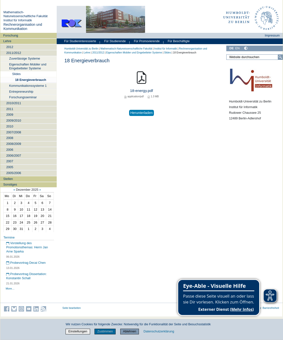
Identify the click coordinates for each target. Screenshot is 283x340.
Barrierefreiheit (271, 308)
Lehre (7, 41)
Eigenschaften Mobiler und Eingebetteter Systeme (27, 66)
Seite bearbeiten (71, 308)
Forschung (10, 35)
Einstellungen (77, 331)
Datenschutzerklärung (159, 331)
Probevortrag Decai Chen (26, 262)
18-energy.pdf (141, 90)
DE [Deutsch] (231, 48)
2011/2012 (13, 53)
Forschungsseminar (23, 97)
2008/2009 (13, 144)
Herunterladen (141, 113)
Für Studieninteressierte (80, 41)
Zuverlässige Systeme (24, 58)
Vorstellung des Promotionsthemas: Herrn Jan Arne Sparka (27, 247)
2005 (9, 167)
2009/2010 (13, 120)
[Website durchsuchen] (254, 57)
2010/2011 (13, 103)
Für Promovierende (147, 41)
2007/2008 (13, 132)
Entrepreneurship (21, 91)
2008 (9, 138)
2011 (9, 109)
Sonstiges (10, 184)
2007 (9, 161)
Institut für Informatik (17, 20)
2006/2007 (13, 155)
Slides (16, 74)
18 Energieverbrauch (30, 80)
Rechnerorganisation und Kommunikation (22, 27)
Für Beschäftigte (178, 41)
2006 (9, 149)
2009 (9, 114)
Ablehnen (129, 331)
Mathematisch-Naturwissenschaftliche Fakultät (25, 14)
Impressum (272, 35)
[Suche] (280, 57)
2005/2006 (13, 173)
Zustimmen (105, 331)
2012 (9, 47)
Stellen (8, 179)
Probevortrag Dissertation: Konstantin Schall (26, 276)
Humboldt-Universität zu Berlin (81, 48)
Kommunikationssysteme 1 (28, 86)
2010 (9, 126)
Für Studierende (115, 41)
